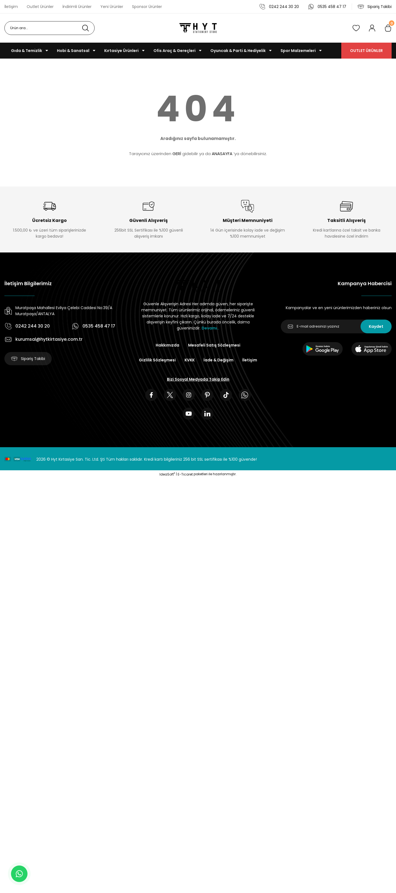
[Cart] (388, 28)
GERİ (176, 153)
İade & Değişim (218, 360)
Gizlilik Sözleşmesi (157, 360)
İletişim (249, 360)
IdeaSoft (167, 474)
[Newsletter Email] (336, 326)
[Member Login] (372, 28)
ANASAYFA (222, 153)
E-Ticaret (185, 474)
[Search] (49, 28)
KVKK (190, 360)
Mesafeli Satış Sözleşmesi (214, 345)
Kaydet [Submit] (376, 326)
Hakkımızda (167, 345)
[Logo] (198, 28)
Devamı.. (210, 328)
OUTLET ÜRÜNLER (366, 50)
